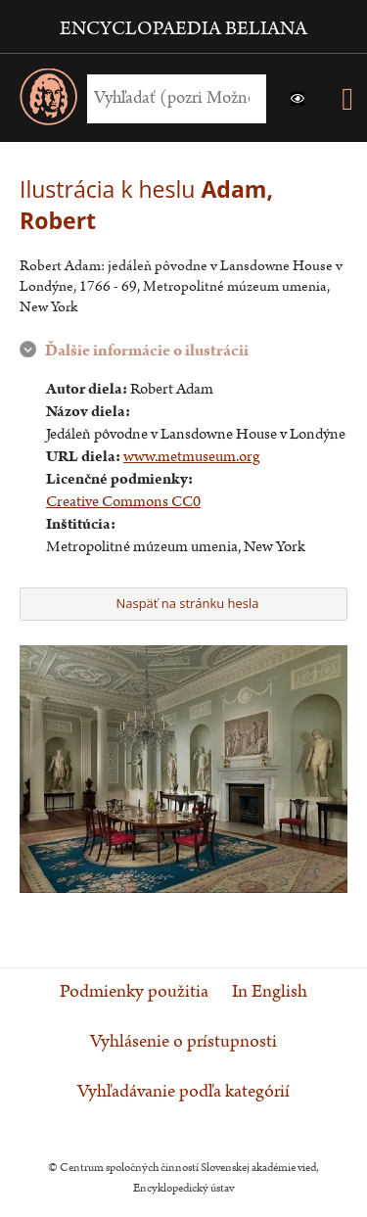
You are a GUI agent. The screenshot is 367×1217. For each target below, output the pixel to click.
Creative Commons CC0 (123, 502)
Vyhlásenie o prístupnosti (183, 1041)
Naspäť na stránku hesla (181, 603)
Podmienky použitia (134, 992)
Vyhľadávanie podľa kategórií (183, 1091)
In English (269, 992)
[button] (297, 99)
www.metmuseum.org (191, 456)
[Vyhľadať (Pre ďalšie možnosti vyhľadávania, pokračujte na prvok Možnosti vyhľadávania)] (172, 98)
